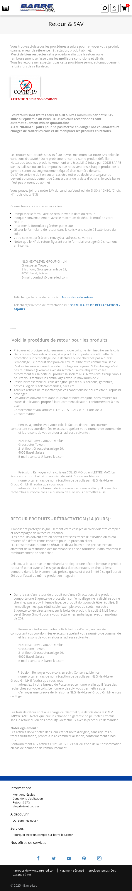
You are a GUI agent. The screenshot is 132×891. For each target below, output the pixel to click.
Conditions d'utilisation (28, 798)
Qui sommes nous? (25, 820)
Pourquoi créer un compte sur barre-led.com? (43, 835)
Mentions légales (24, 794)
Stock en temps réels (102, 870)
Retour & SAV (21, 802)
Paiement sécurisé (72, 870)
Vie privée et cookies (26, 806)
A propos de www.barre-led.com (34, 870)
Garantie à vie (22, 875)
